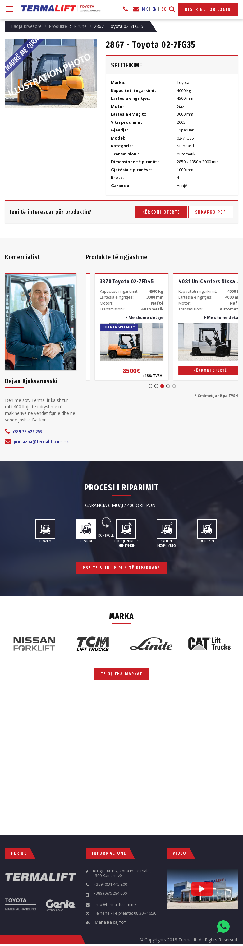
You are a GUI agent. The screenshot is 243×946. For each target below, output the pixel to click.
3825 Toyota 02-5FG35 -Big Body (130, 281)
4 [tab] (168, 386)
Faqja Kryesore (26, 26)
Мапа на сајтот (110, 922)
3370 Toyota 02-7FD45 (196, 281)
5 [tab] (174, 386)
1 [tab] (150, 386)
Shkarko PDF (210, 212)
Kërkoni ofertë (161, 212)
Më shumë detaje (135, 317)
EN (154, 9)
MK (145, 9)
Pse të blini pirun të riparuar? (121, 568)
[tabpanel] (122, 326)
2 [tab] (156, 386)
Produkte (58, 26)
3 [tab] (162, 386)
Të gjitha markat (122, 674)
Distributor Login (208, 9)
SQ (164, 9)
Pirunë (80, 26)
